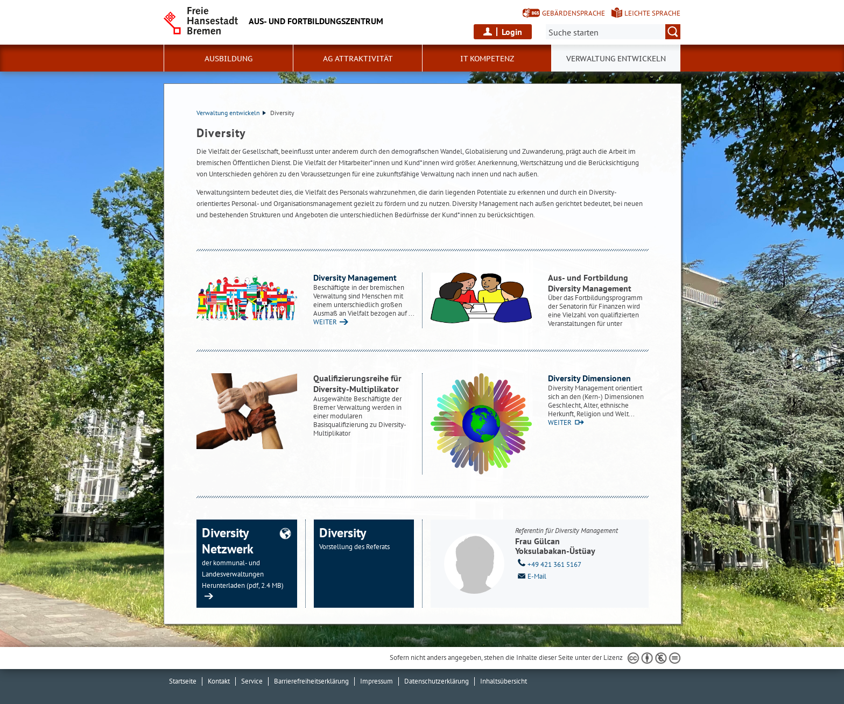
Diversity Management (355, 277)
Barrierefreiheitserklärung (311, 681)
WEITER (325, 321)
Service (252, 681)
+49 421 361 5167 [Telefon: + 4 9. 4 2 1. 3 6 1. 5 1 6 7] (548, 563)
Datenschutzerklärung (436, 681)
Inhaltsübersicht (503, 681)
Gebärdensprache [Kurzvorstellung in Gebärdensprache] (573, 13)
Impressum (376, 681)
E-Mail (530, 575)
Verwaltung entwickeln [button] (616, 58)
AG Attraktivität (358, 58)
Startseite (182, 681)
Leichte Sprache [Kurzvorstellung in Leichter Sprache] (652, 13)
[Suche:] (613, 31)
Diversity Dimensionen (589, 378)
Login (512, 31)
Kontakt (219, 681)
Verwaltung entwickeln (231, 113)
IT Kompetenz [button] (487, 58)
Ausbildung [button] (228, 58)
